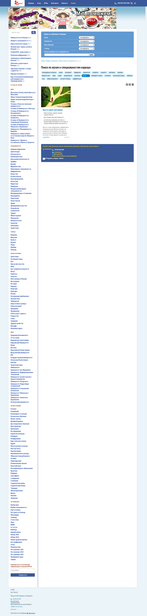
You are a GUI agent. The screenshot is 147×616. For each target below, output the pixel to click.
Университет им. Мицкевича (21, 370)
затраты (14, 276)
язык (12, 522)
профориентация (17, 557)
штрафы (14, 326)
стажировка (15, 478)
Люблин (13, 247)
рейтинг (13, 362)
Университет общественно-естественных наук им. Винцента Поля (22, 136)
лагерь (13, 294)
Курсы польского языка (20, 44)
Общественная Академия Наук (21, 97)
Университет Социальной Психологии (20, 389)
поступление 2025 (17, 554)
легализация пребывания (20, 296)
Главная (31, 3)
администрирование (18, 149)
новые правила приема (19, 540)
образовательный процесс (20, 456)
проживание (15, 311)
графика (13, 161)
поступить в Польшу (18, 512)
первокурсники (16, 461)
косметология (16, 176)
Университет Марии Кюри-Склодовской (20, 385)
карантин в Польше (18, 434)
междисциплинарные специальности (18, 190)
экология (14, 223)
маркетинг (14, 184)
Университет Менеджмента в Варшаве (21, 130)
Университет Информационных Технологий (22, 373)
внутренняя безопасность (20, 159)
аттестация (15, 338)
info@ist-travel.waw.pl (17, 606)
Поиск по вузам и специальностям (67, 61)
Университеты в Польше (21, 37)
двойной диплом (17, 421)
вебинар (14, 530)
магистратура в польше (19, 446)
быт (12, 261)
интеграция (15, 281)
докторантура (16, 426)
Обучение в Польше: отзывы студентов (21, 69)
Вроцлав (14, 237)
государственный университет (22, 357)
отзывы (13, 458)
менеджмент (15, 196)
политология (15, 201)
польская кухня (16, 306)
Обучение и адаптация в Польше (19, 64)
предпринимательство (19, 206)
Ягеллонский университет (20, 402)
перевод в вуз (16, 547)
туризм (13, 213)
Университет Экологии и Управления (19, 398)
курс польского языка (18, 441)
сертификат (15, 476)
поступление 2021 (17, 549)
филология (15, 218)
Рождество (15, 316)
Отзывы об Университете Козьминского (20, 112)
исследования (16, 431)
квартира (14, 289)
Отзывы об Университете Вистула (23, 108)
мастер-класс (16, 448)
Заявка (73, 3)
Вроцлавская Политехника (20, 350)
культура (14, 291)
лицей (13, 444)
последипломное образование (22, 468)
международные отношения (21, 193)
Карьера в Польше (19, 74)
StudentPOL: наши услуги (21, 52)
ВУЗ (12, 355)
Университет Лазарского (19, 381)
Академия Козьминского (19, 335)
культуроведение (17, 179)
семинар (14, 517)
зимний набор (16, 532)
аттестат (14, 527)
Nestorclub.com (32, 613)
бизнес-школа (16, 419)
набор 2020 (15, 535)
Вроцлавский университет (20, 353)
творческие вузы (17, 365)
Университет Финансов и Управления (19, 394)
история (14, 284)
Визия (13, 345)
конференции (16, 439)
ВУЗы (46, 3)
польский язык (16, 466)
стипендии (14, 481)
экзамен (13, 495)
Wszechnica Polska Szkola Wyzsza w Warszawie (23, 93)
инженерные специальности (21, 169)
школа (13, 493)
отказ (13, 545)
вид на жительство (17, 264)
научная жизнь (16, 451)
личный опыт (15, 299)
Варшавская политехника (20, 340)
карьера (14, 286)
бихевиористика (16, 156)
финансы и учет (16, 220)
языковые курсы (16, 328)
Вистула (13, 348)
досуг (13, 271)
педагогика (15, 198)
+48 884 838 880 (122, 3)
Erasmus (13, 409)
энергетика (15, 228)
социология (15, 211)
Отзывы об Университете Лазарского (20, 116)
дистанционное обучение (20, 424)
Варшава (14, 235)
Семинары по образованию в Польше (21, 59)
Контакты (54, 3)
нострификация (16, 542)
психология (15, 208)
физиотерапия (16, 216)
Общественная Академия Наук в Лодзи (22, 100)
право (13, 203)
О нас (39, 3)
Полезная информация (20, 55)
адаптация (15, 256)
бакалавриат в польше (19, 414)
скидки (13, 559)
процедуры (15, 515)
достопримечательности (20, 269)
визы (12, 266)
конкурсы (14, 436)
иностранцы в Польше (19, 279)
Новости (65, 3)
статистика (15, 520)
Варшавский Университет (20, 343)
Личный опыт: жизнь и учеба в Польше (21, 48)
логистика (14, 181)
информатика (16, 171)
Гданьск (13, 240)
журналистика (16, 166)
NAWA (13, 525)
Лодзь (13, 245)
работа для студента (18, 313)
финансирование (17, 491)
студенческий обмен (18, 486)
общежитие (15, 301)
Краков (13, 242)
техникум (14, 488)
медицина (14, 186)
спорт (13, 318)
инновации (15, 429)
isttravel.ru (13, 609)
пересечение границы (18, 304)
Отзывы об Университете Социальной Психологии (20, 121)
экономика (14, 226)
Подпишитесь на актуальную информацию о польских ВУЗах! (21, 565)
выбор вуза (15, 505)
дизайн (13, 164)
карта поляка (15, 510)
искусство (14, 174)
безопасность (16, 154)
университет (15, 367)
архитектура (15, 152)
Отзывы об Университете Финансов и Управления (20, 126)
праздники (14, 309)
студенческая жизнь (18, 483)
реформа (14, 473)
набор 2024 (15, 537)
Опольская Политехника (19, 360)
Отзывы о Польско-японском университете (21, 105)
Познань (14, 250)
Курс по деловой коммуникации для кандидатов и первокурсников (22, 79)
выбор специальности (19, 507)
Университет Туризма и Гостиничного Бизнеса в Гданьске (22, 141)
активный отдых (17, 259)
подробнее (46, 137)
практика (14, 471)
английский (15, 411)
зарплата (14, 274)
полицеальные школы (19, 463)
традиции (14, 321)
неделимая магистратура (20, 453)
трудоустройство (17, 323)
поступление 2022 (17, 552)
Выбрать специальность (21, 40)
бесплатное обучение (18, 416)
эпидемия (14, 498)
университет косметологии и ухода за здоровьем (21, 378)
